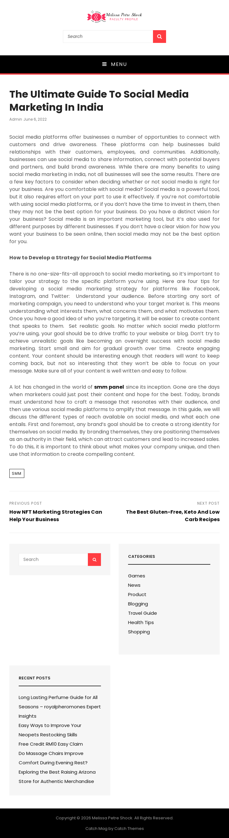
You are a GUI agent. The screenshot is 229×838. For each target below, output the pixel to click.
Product (137, 594)
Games (136, 575)
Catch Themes (129, 828)
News (134, 585)
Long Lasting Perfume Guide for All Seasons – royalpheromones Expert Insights (60, 706)
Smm (17, 473)
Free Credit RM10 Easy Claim (51, 744)
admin (15, 119)
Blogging (138, 603)
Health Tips (141, 622)
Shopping (139, 631)
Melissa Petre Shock (112, 818)
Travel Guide (142, 613)
